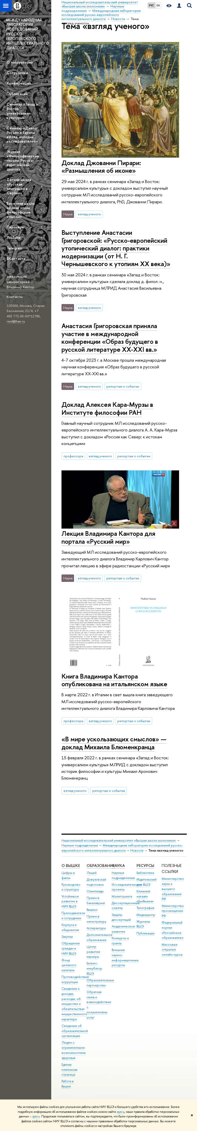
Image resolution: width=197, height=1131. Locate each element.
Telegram (14, 248)
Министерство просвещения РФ (173, 911)
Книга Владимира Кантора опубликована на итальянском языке (114, 680)
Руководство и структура (70, 887)
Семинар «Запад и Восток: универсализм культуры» (22, 111)
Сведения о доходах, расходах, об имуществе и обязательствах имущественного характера (74, 1003)
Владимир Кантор (20, 287)
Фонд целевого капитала (68, 965)
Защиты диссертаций (121, 917)
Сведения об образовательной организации (74, 1031)
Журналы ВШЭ (143, 924)
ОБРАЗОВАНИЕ (101, 865)
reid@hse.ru (16, 321)
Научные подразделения (79, 845)
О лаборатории (20, 62)
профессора (73, 456)
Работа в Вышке (67, 1083)
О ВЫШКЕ (70, 865)
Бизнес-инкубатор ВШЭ (94, 968)
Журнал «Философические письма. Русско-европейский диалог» (23, 160)
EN (158, 5)
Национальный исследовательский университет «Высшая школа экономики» (118, 840)
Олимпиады (95, 891)
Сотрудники (17, 72)
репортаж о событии (122, 386)
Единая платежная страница (69, 1069)
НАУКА (118, 865)
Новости (136, 850)
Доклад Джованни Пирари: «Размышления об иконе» (101, 166)
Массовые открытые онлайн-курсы (172, 949)
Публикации (17, 93)
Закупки (67, 936)
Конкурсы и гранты (120, 940)
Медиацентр (146, 915)
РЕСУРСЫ (145, 865)
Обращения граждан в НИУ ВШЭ (70, 948)
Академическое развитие (123, 929)
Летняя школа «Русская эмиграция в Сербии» (19, 186)
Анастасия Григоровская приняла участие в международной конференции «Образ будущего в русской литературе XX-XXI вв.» (109, 337)
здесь (120, 1112)
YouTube (14, 237)
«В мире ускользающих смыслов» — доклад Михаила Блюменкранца (114, 742)
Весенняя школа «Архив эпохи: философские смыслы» (21, 210)
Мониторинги (122, 896)
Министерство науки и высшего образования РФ (173, 888)
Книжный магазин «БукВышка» (145, 896)
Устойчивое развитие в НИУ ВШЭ (70, 901)
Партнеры (15, 227)
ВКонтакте (16, 258)
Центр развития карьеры (93, 951)
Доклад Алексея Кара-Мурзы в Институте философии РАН (107, 408)
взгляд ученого (89, 214)
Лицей (92, 873)
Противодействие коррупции (75, 979)
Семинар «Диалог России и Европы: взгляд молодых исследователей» (22, 135)
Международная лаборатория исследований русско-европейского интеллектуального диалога (122, 848)
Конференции (19, 83)
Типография (145, 908)
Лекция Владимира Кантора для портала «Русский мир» (108, 537)
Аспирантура (96, 928)
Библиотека (145, 873)
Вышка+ (92, 909)
